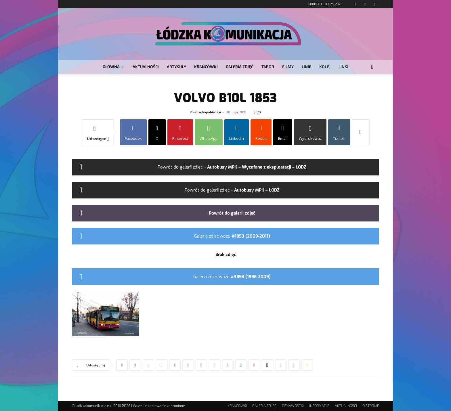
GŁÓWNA (113, 66)
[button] (372, 67)
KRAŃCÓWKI (206, 66)
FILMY (288, 66)
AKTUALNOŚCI (146, 66)
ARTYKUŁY (176, 66)
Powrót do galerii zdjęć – (232, 167)
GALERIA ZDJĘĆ (239, 66)
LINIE (306, 66)
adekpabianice (210, 112)
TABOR (267, 66)
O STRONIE (370, 406)
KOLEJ (324, 66)
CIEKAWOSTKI (293, 406)
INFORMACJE (319, 406)
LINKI (343, 66)
